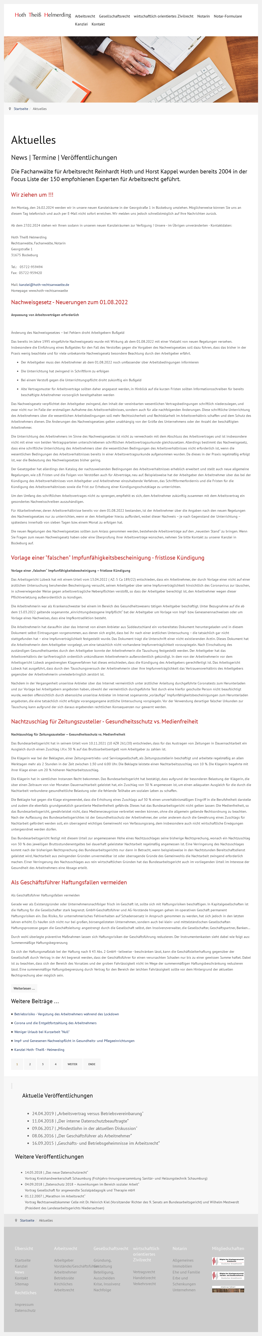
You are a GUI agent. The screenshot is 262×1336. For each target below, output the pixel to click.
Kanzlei (81, 23)
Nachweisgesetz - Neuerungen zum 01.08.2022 (69, 302)
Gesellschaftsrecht (114, 16)
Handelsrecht (144, 1277)
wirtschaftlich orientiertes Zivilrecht (163, 16)
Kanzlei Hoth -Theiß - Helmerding (39, 1049)
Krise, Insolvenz (107, 1283)
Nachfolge (102, 1289)
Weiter (72, 1064)
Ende (91, 1064)
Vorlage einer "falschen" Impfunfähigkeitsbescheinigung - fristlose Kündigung (107, 557)
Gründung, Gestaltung (103, 1263)
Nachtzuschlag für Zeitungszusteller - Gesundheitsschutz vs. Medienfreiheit (104, 721)
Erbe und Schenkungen (184, 1280)
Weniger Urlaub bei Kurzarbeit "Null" (42, 1032)
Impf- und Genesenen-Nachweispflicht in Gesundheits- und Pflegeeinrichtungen (74, 1041)
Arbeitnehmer (65, 1272)
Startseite (21, 108)
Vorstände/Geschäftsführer (70, 1266)
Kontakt (98, 23)
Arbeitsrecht (85, 16)
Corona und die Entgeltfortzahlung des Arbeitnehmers (55, 1023)
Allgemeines (183, 1260)
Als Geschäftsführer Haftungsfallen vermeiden (69, 882)
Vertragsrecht (144, 1271)
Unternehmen (184, 1289)
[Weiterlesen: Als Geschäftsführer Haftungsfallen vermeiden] (24, 988)
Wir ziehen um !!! (32, 194)
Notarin (203, 16)
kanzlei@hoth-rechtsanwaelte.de (44, 284)
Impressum (24, 1304)
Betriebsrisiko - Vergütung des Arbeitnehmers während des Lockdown (66, 1014)
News (19, 1272)
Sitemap (22, 1283)
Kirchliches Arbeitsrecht (64, 1286)
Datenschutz (25, 1310)
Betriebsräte (64, 1277)
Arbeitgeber (64, 1260)
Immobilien (182, 1266)
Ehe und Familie (186, 1272)
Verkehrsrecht (144, 1283)
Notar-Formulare (228, 16)
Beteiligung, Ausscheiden (104, 1275)
